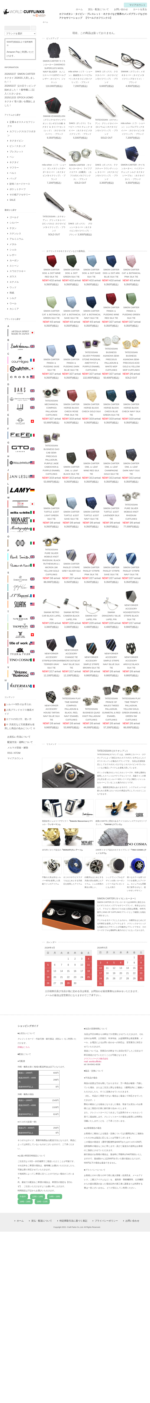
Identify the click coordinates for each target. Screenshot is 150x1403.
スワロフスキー (18, 271)
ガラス (13, 276)
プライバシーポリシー (106, 1221)
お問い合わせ (119, 9)
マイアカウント (136, 5)
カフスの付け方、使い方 (19, 719)
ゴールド (14, 217)
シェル (13, 249)
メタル (13, 244)
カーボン (14, 260)
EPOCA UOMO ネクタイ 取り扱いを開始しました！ (19, 101)
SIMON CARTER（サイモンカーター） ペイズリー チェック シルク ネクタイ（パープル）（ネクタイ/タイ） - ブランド (133, 172)
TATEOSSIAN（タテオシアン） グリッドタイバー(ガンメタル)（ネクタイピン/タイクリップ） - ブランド (54, 223)
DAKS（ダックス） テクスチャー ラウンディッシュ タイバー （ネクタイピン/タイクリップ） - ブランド (106, 172)
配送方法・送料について (20, 742)
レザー (13, 255)
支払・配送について (96, 9)
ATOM (17, 753)
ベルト (13, 173)
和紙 (12, 293)
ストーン (14, 266)
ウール (13, 303)
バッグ (13, 178)
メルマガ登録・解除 (17, 747)
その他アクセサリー (20, 194)
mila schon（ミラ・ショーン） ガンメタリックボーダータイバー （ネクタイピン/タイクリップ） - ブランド (54, 172)
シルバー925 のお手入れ (18, 704)
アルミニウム (16, 239)
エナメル (14, 282)
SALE (12, 200)
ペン (12, 157)
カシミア (14, 309)
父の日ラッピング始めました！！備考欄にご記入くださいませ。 (20, 90)
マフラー (14, 167)
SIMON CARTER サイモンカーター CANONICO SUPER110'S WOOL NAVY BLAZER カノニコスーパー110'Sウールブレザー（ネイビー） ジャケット (54, 72)
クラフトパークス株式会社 (96, 1058)
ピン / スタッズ (17, 146)
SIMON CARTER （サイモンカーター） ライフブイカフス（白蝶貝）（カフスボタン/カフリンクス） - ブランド (80, 172)
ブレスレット (16, 151)
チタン (13, 228)
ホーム (77, 9)
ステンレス (15, 233)
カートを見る (138, 9)
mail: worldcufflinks (92, 1061)
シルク (13, 298)
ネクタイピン (16, 140)
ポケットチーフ (18, 189)
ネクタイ (14, 162)
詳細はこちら (24, 1047)
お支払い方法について (18, 737)
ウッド (13, 287)
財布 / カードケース (20, 184)
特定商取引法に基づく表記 (73, 1221)
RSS (9, 753)
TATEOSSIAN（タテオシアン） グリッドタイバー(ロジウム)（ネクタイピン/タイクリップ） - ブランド (106, 127)
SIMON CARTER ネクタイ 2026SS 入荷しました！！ (19, 78)
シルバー (14, 222)
